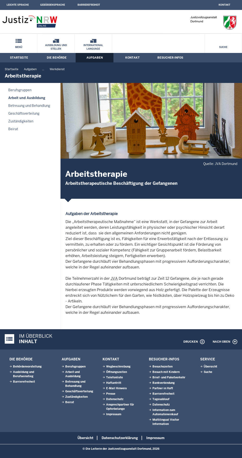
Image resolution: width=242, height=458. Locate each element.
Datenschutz (114, 399)
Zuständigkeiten (20, 121)
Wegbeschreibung (118, 366)
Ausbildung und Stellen (56, 47)
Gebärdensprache (52, 4)
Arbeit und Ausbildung (26, 98)
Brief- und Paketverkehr (168, 377)
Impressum (113, 414)
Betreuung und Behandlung (29, 106)
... (43, 69)
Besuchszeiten (162, 366)
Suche (223, 47)
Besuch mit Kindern (166, 372)
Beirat (13, 129)
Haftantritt (113, 383)
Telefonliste (114, 377)
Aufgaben (94, 58)
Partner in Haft (162, 388)
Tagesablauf (160, 399)
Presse (110, 394)
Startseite (19, 58)
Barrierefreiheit (89, 4)
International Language (93, 47)
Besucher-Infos (170, 58)
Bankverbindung (163, 383)
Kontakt (224, 4)
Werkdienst (57, 69)
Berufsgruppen (19, 90)
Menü (18, 47)
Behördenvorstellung (27, 366)
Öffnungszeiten (116, 372)
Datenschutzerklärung (120, 438)
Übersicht (210, 366)
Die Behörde (57, 58)
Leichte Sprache (18, 4)
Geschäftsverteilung (23, 113)
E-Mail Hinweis (116, 388)
